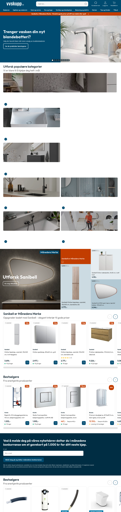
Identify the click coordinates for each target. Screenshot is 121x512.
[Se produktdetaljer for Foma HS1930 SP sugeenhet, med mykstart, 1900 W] (45, 375)
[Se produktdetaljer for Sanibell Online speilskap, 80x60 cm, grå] (45, 209)
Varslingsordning (32, 500)
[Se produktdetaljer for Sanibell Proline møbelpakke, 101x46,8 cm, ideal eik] (101, 209)
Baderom (6, 10)
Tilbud (116, 10)
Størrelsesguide (54, 492)
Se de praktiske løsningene (17, 47)
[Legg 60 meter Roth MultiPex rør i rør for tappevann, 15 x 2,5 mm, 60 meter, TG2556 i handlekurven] (84, 406)
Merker (94, 10)
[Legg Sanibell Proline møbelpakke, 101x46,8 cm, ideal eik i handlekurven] (112, 237)
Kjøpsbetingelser (32, 489)
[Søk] (86, 4)
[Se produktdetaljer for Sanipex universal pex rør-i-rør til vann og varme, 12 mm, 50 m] (16, 375)
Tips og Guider (105, 10)
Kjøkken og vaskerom (20, 10)
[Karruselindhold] (60, 39)
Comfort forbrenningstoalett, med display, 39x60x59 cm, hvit (101, 394)
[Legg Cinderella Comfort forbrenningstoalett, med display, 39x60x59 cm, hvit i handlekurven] (112, 406)
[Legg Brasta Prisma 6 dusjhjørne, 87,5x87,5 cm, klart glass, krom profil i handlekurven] (112, 298)
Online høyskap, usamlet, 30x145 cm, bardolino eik (72, 228)
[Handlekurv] (114, 4)
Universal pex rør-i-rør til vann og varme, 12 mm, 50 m (16, 394)
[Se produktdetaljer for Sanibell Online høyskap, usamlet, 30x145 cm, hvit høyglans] (16, 209)
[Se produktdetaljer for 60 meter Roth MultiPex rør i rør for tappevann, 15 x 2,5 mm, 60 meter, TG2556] (73, 375)
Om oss (29, 486)
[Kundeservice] (95, 4)
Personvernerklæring (33, 497)
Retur (5, 489)
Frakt (5, 486)
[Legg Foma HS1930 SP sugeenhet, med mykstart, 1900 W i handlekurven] (55, 406)
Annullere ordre (8, 492)
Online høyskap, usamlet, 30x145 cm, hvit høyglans (16, 228)
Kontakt (6, 494)
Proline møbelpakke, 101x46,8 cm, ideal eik (101, 228)
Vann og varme (36, 10)
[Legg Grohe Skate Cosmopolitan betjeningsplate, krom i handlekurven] (84, 298)
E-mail (5, 324)
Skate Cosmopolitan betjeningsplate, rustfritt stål (43, 291)
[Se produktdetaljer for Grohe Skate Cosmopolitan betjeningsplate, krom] (73, 272)
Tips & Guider (54, 486)
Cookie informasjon (33, 494)
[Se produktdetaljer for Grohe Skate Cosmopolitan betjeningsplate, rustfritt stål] (45, 272)
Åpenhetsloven (31, 492)
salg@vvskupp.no (91, 509)
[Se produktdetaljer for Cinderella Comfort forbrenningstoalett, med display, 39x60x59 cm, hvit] (101, 375)
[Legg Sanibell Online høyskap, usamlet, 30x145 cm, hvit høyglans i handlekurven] (27, 237)
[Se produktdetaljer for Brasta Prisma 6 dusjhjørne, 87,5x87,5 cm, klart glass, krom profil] (101, 272)
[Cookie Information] (115, 508)
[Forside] (15, 4)
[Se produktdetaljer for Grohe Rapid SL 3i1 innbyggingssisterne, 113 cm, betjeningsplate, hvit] (16, 272)
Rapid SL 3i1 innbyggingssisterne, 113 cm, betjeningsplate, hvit (16, 291)
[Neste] (117, 39)
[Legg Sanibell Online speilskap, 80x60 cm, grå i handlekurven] (55, 237)
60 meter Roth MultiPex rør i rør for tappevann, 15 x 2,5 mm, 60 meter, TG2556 (72, 395)
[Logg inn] (105, 4)
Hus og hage (48, 10)
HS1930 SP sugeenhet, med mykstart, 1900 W (42, 394)
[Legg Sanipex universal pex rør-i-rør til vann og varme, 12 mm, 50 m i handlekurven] (27, 406)
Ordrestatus (7, 497)
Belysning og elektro (82, 10)
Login (5, 500)
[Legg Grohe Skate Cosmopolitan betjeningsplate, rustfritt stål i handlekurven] (55, 298)
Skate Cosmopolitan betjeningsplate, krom (69, 291)
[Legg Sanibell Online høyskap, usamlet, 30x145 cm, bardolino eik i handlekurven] (84, 237)
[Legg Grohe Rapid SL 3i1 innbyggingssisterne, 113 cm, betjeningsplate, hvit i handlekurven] (27, 298)
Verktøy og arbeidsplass (64, 10)
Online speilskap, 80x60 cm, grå (44, 227)
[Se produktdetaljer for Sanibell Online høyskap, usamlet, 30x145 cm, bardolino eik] (73, 209)
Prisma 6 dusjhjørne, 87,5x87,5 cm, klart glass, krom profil (101, 291)
